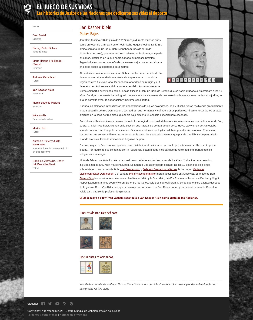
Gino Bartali (39, 37)
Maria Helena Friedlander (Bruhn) (47, 64)
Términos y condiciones (42, 314)
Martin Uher (39, 130)
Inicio (36, 26)
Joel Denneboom (130, 169)
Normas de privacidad (73, 314)
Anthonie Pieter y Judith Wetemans (50, 146)
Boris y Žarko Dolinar (45, 50)
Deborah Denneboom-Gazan (160, 169)
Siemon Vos (87, 178)
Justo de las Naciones (183, 197)
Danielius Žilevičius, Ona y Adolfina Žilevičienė (48, 164)
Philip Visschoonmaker (142, 173)
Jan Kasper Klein (43, 91)
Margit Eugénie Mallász (46, 104)
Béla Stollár (43, 117)
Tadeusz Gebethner (44, 79)
